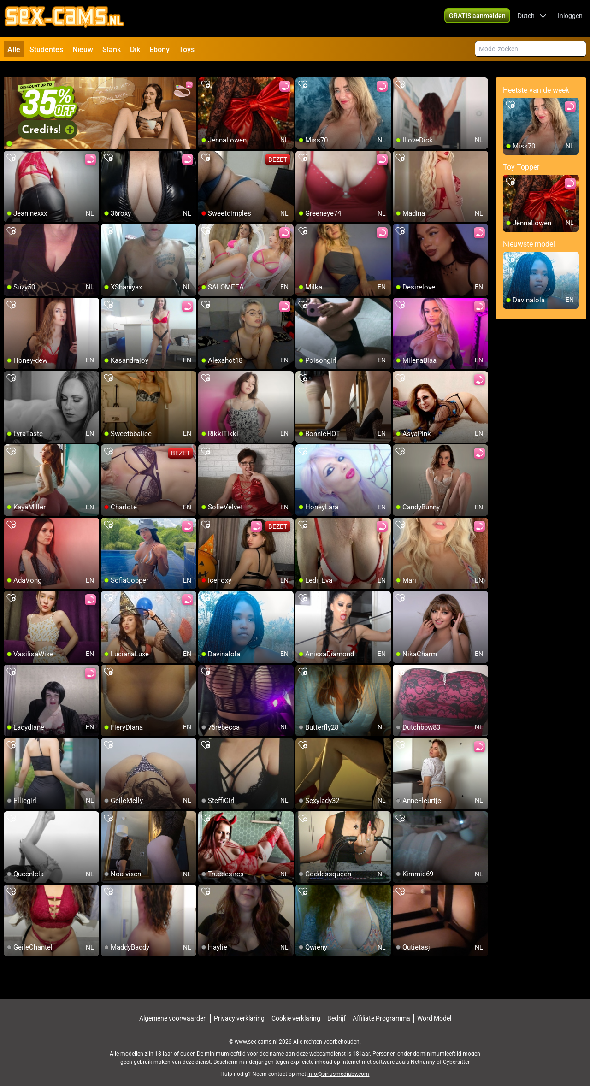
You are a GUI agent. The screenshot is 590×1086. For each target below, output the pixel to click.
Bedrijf (336, 1007)
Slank (111, 49)
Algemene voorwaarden (173, 1007)
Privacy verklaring (239, 1007)
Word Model (434, 1007)
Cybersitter (456, 1051)
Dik (135, 49)
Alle (13, 49)
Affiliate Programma (381, 1007)
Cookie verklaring (295, 1007)
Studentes (46, 49)
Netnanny (424, 1051)
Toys (187, 49)
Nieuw (82, 49)
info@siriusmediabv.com (338, 1063)
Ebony (159, 49)
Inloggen (570, 18)
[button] (532, 18)
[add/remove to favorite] (205, 73)
